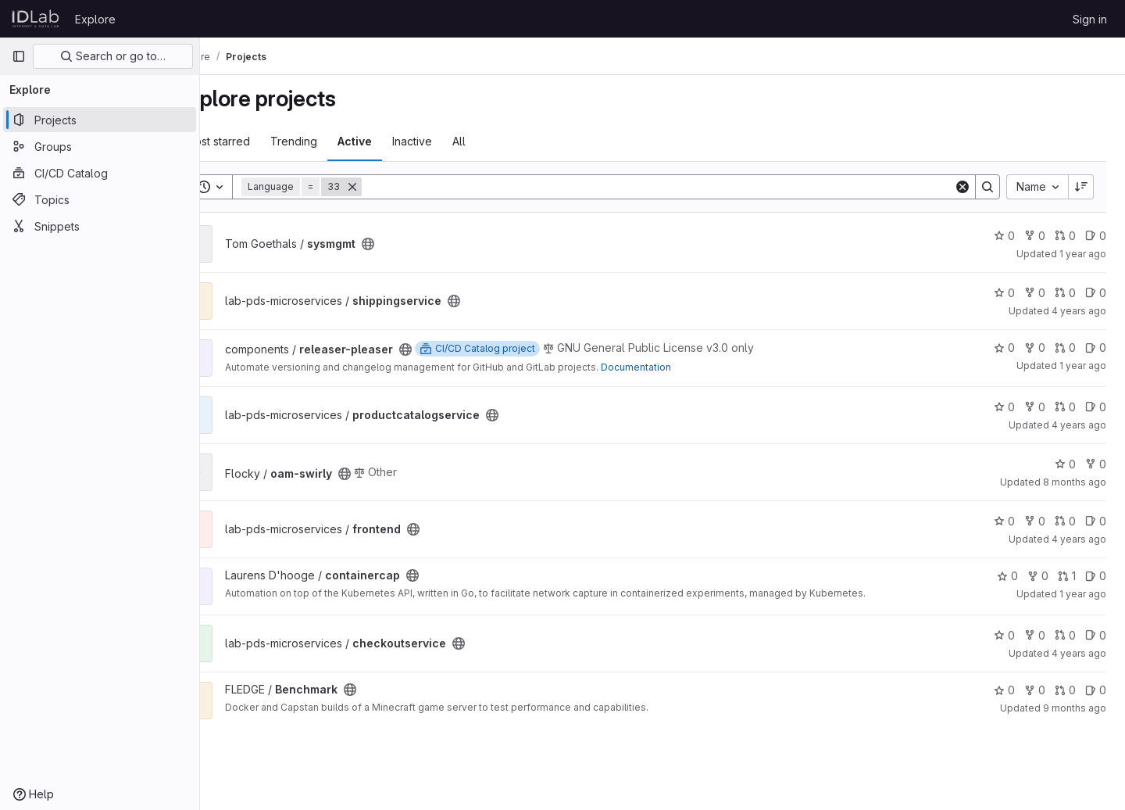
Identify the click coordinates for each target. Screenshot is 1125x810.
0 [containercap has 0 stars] (1007, 575)
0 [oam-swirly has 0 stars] (1065, 464)
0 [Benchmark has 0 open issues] (1095, 690)
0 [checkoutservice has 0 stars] (1004, 635)
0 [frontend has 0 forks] (1034, 521)
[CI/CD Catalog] (99, 172)
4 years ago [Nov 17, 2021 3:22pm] (1079, 653)
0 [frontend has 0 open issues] (1095, 521)
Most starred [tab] (261, 141)
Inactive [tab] (456, 141)
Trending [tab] (337, 141)
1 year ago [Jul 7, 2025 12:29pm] (1082, 365)
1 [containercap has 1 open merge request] (1067, 575)
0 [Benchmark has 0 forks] (1034, 690)
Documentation (680, 367)
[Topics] (99, 199)
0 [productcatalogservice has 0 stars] (1004, 407)
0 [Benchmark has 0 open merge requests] (1065, 690)
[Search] (680, 186)
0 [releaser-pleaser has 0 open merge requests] (1065, 347)
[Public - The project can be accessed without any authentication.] (411, 244)
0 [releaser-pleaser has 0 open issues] (1095, 347)
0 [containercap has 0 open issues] (1095, 575)
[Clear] (962, 186)
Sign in (1090, 19)
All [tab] (502, 141)
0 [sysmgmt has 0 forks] (1034, 235)
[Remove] (396, 186)
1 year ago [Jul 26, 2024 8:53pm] (1082, 594)
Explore (95, 19)
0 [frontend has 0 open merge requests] (1065, 521)
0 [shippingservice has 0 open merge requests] (1065, 292)
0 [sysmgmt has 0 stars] (1004, 235)
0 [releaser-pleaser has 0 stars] (1004, 347)
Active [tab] (398, 141)
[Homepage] (35, 18)
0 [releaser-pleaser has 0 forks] (1034, 347)
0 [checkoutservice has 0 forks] (1034, 635)
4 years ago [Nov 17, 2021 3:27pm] (1079, 425)
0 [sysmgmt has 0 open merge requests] (1065, 235)
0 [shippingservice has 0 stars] (1004, 292)
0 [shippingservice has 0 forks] (1034, 292)
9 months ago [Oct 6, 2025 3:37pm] (1074, 708)
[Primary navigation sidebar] (18, 56)
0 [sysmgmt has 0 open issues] (1095, 235)
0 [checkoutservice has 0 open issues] (1095, 635)
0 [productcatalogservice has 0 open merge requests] (1065, 407)
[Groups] (99, 146)
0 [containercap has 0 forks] (1037, 575)
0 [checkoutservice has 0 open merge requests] (1065, 635)
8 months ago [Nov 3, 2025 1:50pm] (1074, 482)
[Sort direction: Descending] (1081, 186)
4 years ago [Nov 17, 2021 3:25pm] (1079, 539)
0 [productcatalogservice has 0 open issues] (1095, 407)
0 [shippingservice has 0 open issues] (1095, 292)
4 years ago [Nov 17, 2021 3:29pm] (1079, 311)
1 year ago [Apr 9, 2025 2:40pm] (1082, 254)
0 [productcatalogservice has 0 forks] (1034, 407)
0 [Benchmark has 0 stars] (1004, 690)
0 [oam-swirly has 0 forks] (1095, 464)
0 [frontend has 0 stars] (1004, 521)
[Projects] (99, 119)
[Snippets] (99, 225)
